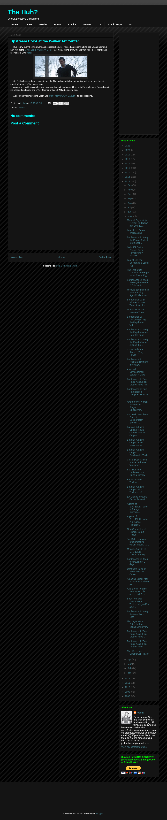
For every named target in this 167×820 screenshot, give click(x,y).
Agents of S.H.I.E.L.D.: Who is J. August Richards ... (137, 508)
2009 (128, 691)
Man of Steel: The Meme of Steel (136, 311)
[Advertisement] (60, 224)
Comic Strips (115, 24)
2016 (128, 168)
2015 (128, 172)
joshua (140, 712)
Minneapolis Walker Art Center (39, 50)
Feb (130, 668)
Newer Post (17, 257)
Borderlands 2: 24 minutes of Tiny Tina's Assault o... (137, 302)
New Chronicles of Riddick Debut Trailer (136, 532)
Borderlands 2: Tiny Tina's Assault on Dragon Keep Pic (137, 382)
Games (28, 24)
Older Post (105, 257)
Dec (130, 185)
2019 (128, 154)
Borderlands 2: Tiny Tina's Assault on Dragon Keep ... (137, 634)
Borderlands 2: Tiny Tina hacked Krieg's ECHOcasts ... (138, 393)
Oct (130, 194)
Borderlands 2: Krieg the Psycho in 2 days (137, 562)
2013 (128, 181)
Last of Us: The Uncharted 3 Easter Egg (138, 263)
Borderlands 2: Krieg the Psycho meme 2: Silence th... (137, 283)
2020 (128, 150)
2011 (128, 683)
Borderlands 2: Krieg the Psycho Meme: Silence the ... (137, 342)
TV (99, 24)
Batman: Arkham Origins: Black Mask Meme (135, 442)
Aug (130, 203)
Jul (129, 207)
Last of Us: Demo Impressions (136, 231)
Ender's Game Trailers (134, 481)
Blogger (99, 813)
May (130, 216)
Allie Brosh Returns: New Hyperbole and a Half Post (137, 591)
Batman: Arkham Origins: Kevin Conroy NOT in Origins (136, 431)
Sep (130, 198)
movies (21, 107)
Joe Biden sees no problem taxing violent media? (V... (138, 542)
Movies (43, 24)
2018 (128, 159)
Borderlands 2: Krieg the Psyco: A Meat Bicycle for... (137, 240)
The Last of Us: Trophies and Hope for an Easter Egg (138, 273)
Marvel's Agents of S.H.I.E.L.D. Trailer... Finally (136, 552)
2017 (128, 163)
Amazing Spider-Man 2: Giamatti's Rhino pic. (138, 582)
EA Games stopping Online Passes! (137, 498)
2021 (128, 145)
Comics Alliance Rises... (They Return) (135, 352)
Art (130, 24)
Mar (130, 664)
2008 (128, 696)
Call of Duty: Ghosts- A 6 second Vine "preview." (137, 462)
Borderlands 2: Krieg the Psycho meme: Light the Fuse (137, 332)
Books (57, 24)
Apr (130, 659)
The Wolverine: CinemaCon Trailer (138, 652)
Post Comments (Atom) (67, 266)
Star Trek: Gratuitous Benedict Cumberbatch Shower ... (137, 418)
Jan (130, 673)
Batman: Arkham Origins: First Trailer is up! (135, 489)
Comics (72, 24)
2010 (128, 687)
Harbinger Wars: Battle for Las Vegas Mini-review (137, 624)
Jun (130, 212)
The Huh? (23, 12)
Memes (87, 24)
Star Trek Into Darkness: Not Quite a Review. (136, 472)
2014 (128, 177)
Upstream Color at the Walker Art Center (136, 572)
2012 (128, 678)
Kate (29, 53)
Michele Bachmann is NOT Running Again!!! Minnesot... (138, 292)
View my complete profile (134, 747)
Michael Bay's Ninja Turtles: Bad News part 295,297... (137, 223)
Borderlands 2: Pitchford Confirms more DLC (137, 362)
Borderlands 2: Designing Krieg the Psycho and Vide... (136, 320)
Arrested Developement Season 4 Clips (136, 372)
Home (14, 24)
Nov (130, 189)
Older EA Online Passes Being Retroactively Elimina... (135, 251)
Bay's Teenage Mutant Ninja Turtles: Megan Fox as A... (138, 602)
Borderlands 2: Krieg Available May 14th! (137, 614)
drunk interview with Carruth (62, 96)
